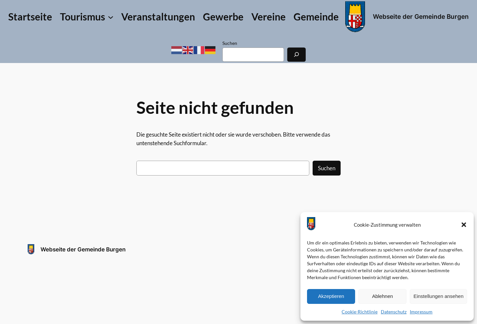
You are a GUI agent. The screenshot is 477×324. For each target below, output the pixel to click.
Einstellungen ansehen (438, 296)
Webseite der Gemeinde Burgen (421, 16)
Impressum (421, 311)
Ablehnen (382, 296)
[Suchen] (296, 55)
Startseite (30, 16)
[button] (464, 224)
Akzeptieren (331, 296)
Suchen (229, 43)
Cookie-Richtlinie (360, 311)
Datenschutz (394, 311)
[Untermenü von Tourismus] (86, 17)
